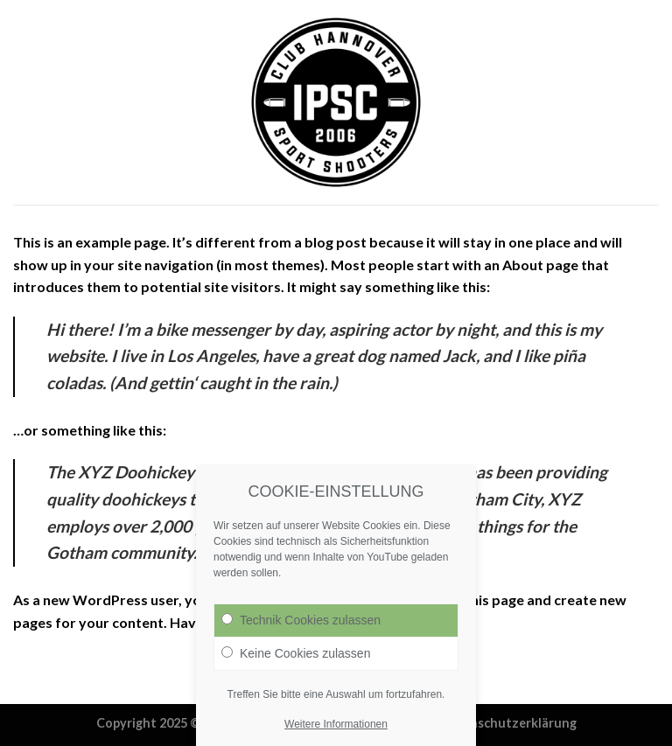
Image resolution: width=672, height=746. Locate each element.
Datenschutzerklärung (508, 722)
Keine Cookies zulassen (295, 660)
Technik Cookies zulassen (301, 627)
